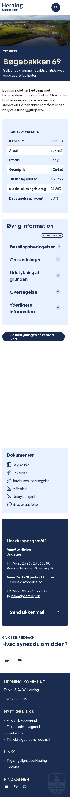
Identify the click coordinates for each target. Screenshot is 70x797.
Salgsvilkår (18, 464)
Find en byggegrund (22, 720)
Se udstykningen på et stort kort (32, 336)
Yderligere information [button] (22, 308)
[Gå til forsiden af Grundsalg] (24, 7)
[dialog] (35, 394)
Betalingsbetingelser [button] (32, 246)
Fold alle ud (53, 235)
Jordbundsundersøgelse (28, 480)
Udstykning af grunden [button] (25, 275)
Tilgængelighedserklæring (27, 760)
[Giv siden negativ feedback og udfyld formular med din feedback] (19, 660)
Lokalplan (17, 472)
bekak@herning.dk (25, 595)
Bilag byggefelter (23, 504)
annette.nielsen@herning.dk (32, 567)
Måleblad (17, 488)
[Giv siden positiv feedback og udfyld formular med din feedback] (7, 660)
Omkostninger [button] (25, 259)
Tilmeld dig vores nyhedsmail (28, 739)
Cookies (13, 766)
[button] (66, 7)
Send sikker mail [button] (27, 611)
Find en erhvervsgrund (23, 726)
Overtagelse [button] (23, 291)
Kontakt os (15, 733)
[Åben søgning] (55, 7)
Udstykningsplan (22, 496)
